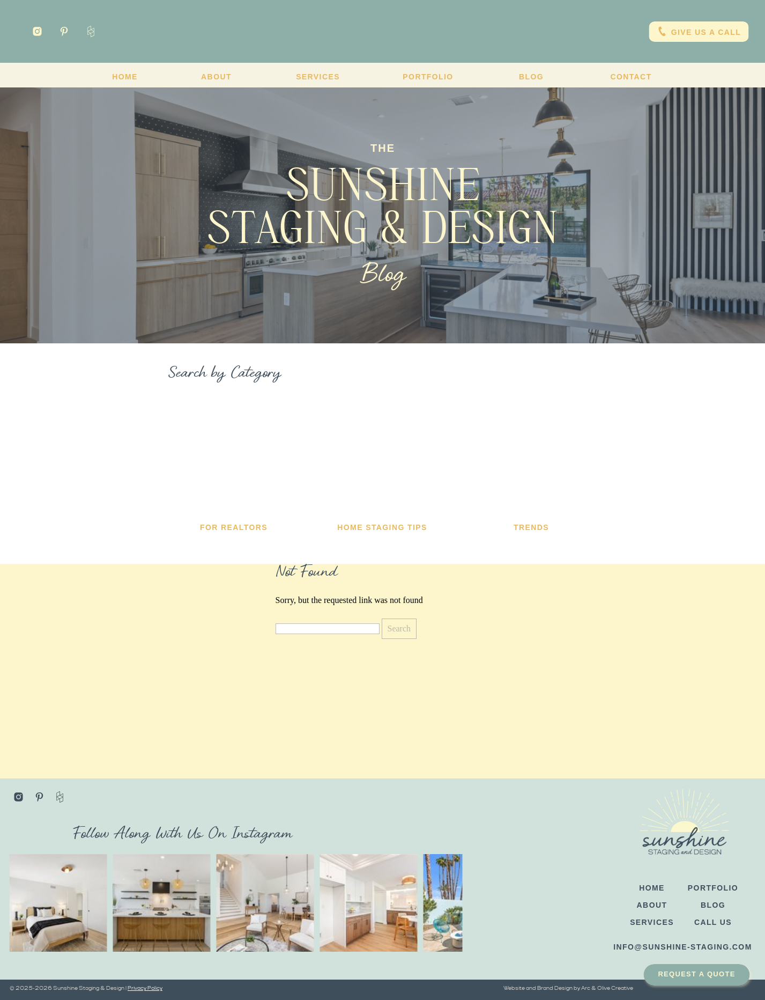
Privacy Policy (145, 988)
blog (713, 905)
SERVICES (652, 922)
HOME (652, 888)
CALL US (713, 922)
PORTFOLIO (713, 888)
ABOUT (652, 905)
